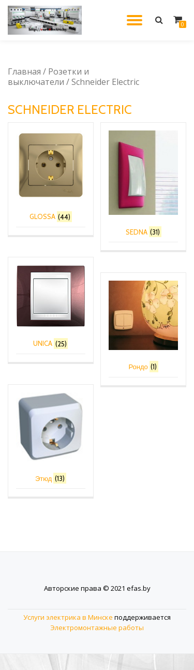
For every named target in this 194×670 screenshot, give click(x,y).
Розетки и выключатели (48, 77)
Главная (24, 71)
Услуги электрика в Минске (68, 633)
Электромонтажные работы (97, 643)
